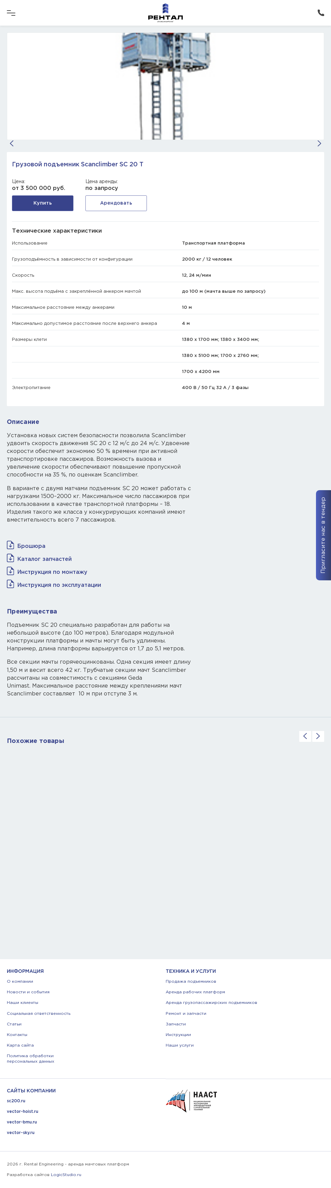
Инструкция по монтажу (52, 572)
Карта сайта (20, 1045)
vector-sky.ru (21, 1133)
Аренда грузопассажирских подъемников (211, 1003)
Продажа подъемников (191, 981)
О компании (20, 981)
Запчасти (176, 1024)
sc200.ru (16, 1101)
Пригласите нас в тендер (323, 535)
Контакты (17, 1035)
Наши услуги (180, 1045)
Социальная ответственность (38, 1014)
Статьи (14, 1024)
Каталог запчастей (44, 559)
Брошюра (31, 546)
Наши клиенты (22, 1003)
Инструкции (178, 1035)
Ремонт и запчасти (186, 1014)
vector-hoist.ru (22, 1112)
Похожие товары (35, 741)
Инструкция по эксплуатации (59, 585)
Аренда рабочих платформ (195, 992)
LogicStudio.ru (66, 1175)
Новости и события (28, 992)
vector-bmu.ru (22, 1122)
